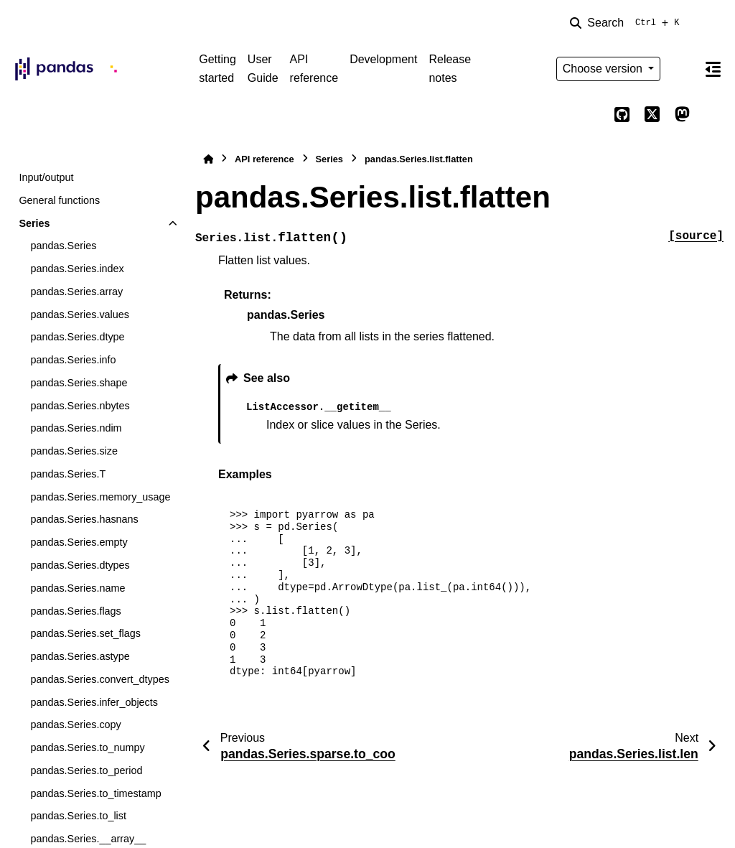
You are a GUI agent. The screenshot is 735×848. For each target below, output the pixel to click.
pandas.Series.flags (75, 611)
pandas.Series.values (79, 314)
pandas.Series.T (68, 474)
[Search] (627, 23)
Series (34, 223)
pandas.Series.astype (79, 656)
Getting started (217, 68)
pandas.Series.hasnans (84, 519)
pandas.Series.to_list (78, 815)
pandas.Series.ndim (75, 428)
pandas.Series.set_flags (85, 633)
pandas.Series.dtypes (79, 565)
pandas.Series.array (76, 291)
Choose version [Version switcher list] (604, 68)
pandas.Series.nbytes (79, 405)
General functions (59, 200)
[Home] (208, 159)
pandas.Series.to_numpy (87, 747)
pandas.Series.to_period (86, 770)
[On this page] (713, 69)
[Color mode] (681, 69)
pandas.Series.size (74, 451)
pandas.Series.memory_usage (100, 497)
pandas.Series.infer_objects (94, 702)
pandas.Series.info (73, 359)
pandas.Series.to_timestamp (95, 793)
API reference (314, 68)
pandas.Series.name (77, 588)
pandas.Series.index (76, 268)
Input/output (46, 177)
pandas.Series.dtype (77, 337)
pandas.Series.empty (78, 542)
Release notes (450, 68)
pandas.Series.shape (78, 382)
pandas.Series (63, 245)
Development (383, 59)
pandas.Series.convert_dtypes (99, 679)
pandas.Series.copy (75, 724)
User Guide (263, 68)
